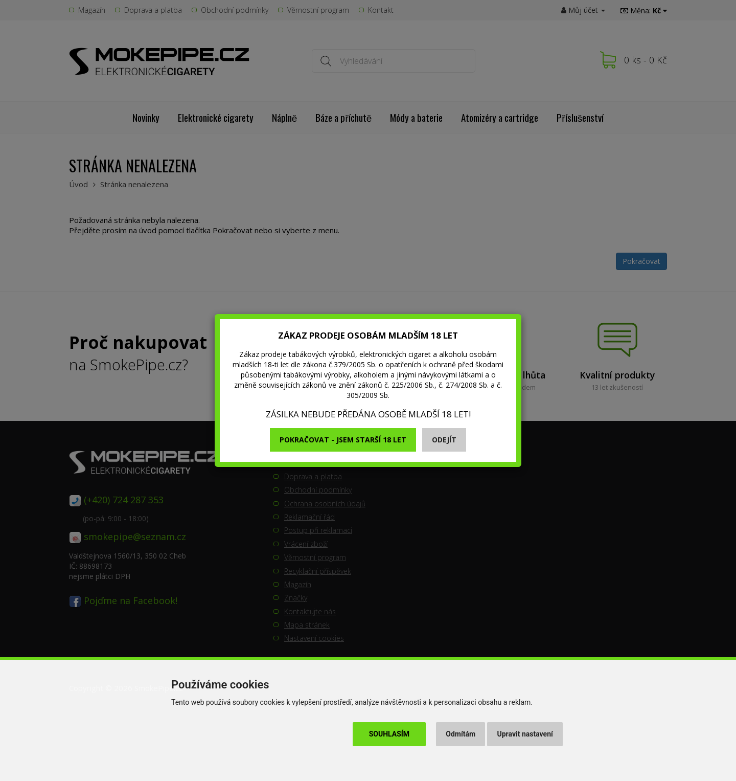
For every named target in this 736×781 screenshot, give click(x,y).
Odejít (444, 439)
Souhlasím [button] (389, 734)
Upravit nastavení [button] (525, 734)
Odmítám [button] (460, 734)
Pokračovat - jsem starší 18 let (343, 439)
